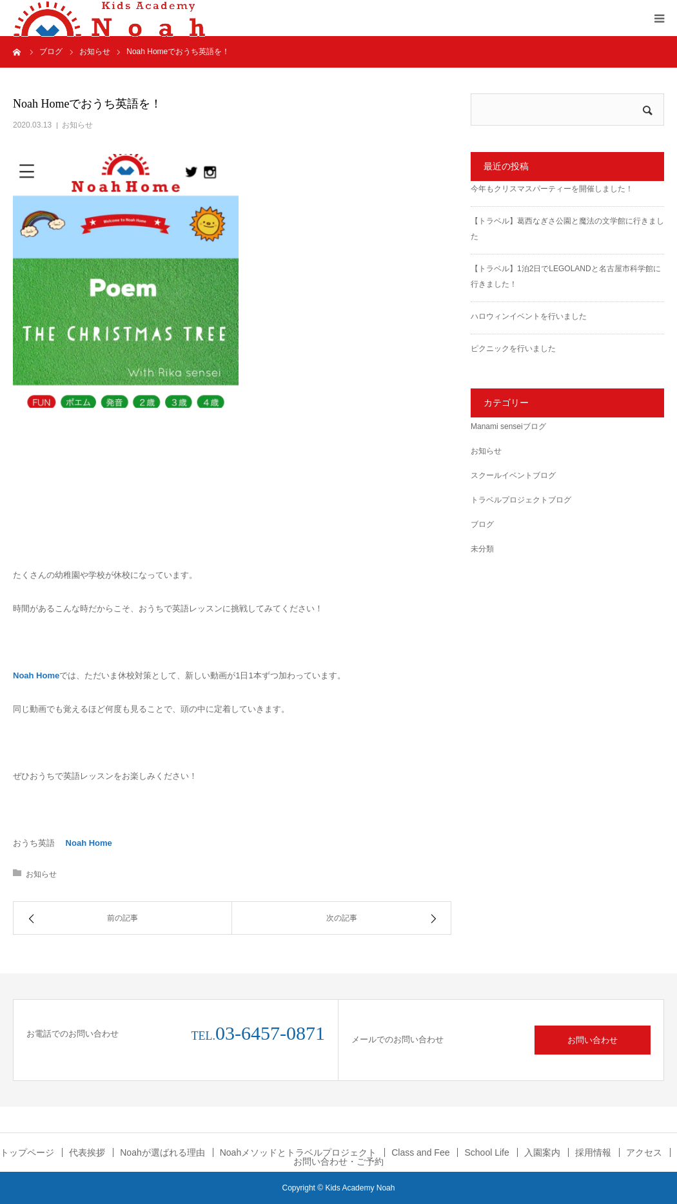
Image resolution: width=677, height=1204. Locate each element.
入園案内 (542, 1152)
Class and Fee (420, 1152)
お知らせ (77, 124)
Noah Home (36, 675)
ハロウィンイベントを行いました (529, 316)
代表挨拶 (87, 1152)
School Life (486, 1152)
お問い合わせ (592, 1040)
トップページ (27, 1152)
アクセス (644, 1152)
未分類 (482, 548)
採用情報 (593, 1152)
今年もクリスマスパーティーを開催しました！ (552, 188)
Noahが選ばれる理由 (162, 1152)
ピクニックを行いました (513, 348)
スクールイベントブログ (513, 475)
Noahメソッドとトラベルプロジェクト (298, 1152)
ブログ (482, 524)
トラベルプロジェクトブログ (521, 499)
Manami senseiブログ (508, 426)
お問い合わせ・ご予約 (338, 1161)
